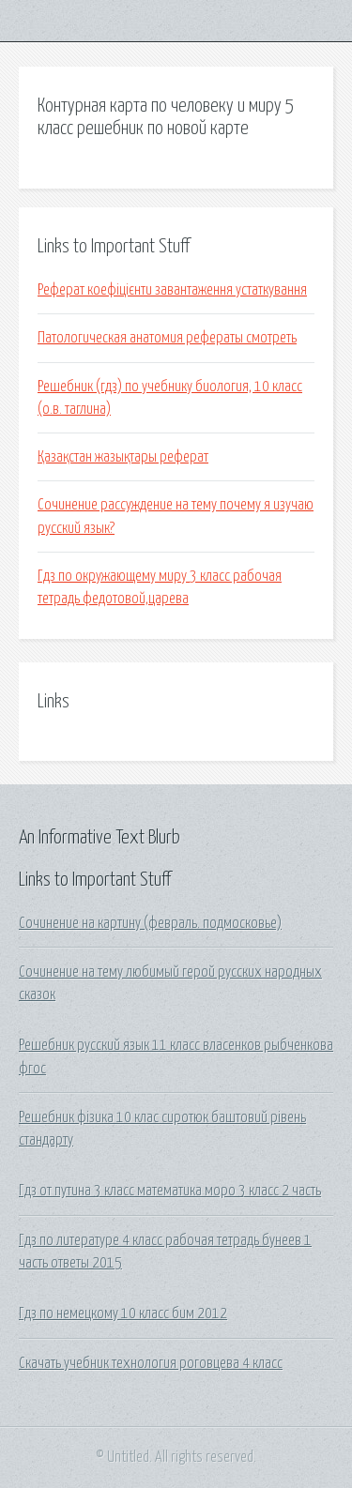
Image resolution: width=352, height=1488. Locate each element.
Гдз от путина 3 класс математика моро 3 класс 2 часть (170, 1190)
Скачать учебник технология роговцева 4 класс (151, 1363)
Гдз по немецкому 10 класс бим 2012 (123, 1313)
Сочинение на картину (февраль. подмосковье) (150, 923)
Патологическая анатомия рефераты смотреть (167, 337)
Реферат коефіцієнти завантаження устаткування (172, 289)
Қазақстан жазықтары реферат (123, 456)
